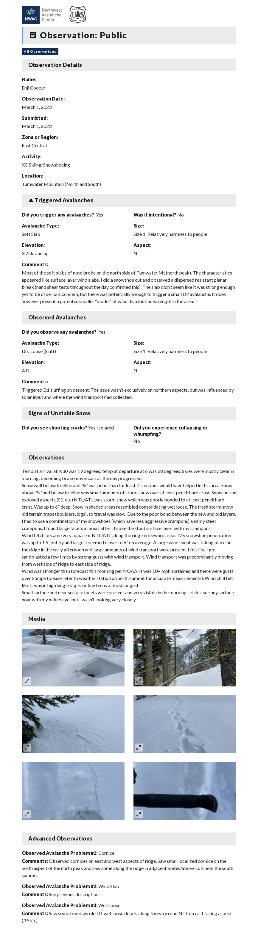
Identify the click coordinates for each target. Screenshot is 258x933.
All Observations (40, 51)
